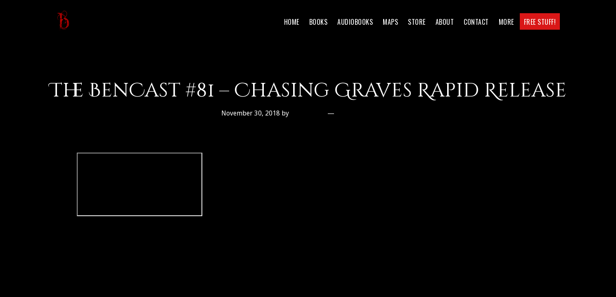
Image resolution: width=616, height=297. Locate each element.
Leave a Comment (366, 113)
